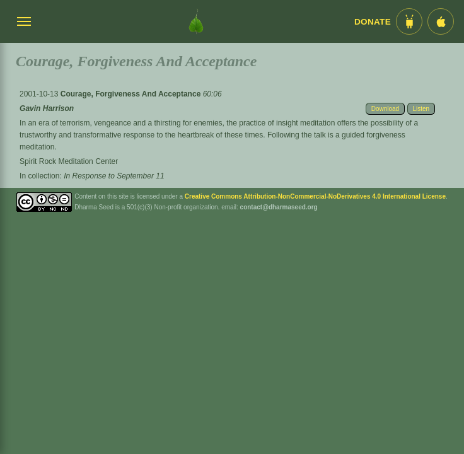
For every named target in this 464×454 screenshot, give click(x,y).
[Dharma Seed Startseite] (196, 21)
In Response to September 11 (114, 176)
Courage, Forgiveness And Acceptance (132, 94)
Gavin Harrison (47, 108)
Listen (421, 108)
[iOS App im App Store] (440, 21)
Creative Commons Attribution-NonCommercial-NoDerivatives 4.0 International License (315, 196)
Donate (372, 21)
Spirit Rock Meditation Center (69, 161)
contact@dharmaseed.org (279, 207)
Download (385, 108)
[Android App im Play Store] (409, 21)
